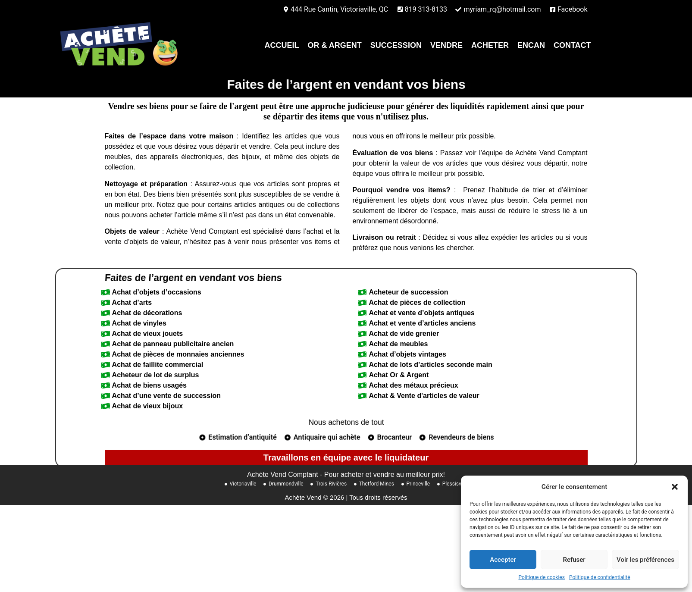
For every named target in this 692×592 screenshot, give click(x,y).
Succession (396, 45)
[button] (674, 486)
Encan (531, 45)
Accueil (282, 45)
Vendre (446, 45)
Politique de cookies (542, 577)
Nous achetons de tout (346, 457)
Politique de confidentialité (599, 577)
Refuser (574, 560)
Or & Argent (335, 45)
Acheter (490, 45)
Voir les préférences (645, 560)
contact (572, 45)
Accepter (503, 560)
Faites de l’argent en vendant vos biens (217, 312)
